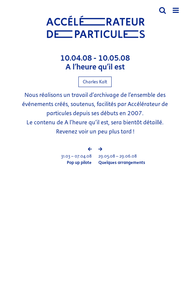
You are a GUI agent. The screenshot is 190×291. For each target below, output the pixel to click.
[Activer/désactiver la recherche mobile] (162, 10)
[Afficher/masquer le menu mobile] (176, 10)
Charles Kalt (95, 82)
